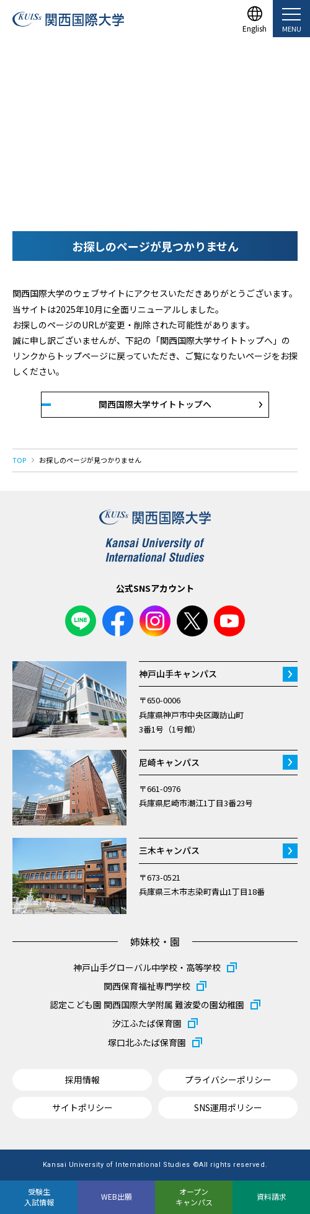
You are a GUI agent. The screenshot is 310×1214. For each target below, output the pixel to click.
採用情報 (82, 1079)
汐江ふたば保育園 (147, 1023)
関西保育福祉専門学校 (147, 986)
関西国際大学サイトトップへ (155, 404)
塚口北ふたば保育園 (147, 1042)
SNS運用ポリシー (228, 1107)
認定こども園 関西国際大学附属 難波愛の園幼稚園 (147, 1004)
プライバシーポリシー (228, 1079)
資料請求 (271, 1196)
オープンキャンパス (194, 1196)
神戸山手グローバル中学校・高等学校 (147, 967)
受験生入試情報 (39, 1196)
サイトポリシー (82, 1107)
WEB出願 (116, 1196)
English (254, 27)
